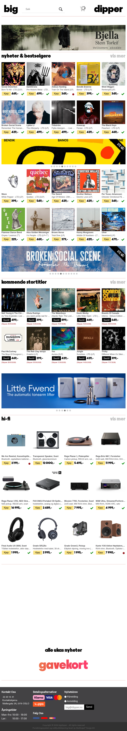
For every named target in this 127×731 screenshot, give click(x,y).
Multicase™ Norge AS (85, 727)
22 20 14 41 (8, 696)
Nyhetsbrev (71, 692)
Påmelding (72, 696)
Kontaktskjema (9, 700)
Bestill (6, 319)
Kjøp (6, 93)
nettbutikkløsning (60, 727)
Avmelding (72, 701)
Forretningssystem (41, 727)
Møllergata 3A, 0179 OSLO (15, 703)
